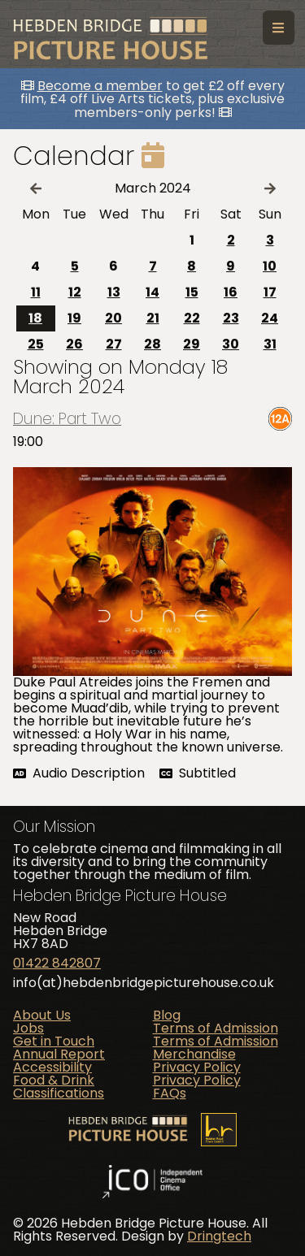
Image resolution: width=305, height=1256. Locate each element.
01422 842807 (57, 963)
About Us (42, 1015)
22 (192, 318)
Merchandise (194, 1054)
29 (191, 344)
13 (113, 292)
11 (36, 292)
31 (270, 344)
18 (35, 318)
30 (230, 344)
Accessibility (52, 1067)
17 (270, 292)
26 (74, 344)
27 (114, 344)
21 (152, 318)
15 (191, 292)
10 (270, 266)
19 (74, 318)
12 (74, 292)
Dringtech (219, 1236)
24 (269, 318)
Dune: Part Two (67, 419)
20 (113, 318)
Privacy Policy (197, 1067)
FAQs (169, 1093)
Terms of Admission (215, 1028)
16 (230, 292)
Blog (167, 1015)
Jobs (28, 1028)
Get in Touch (53, 1041)
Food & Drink (53, 1080)
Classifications (58, 1093)
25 (36, 344)
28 (152, 344)
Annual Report (59, 1054)
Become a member (100, 85)
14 (152, 292)
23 (231, 318)
